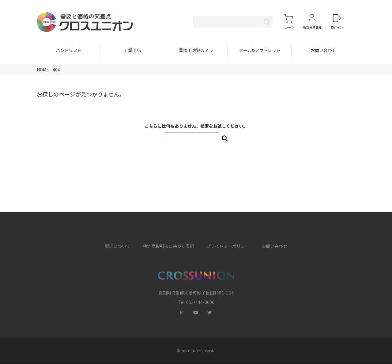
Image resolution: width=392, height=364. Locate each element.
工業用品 (132, 51)
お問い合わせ (323, 51)
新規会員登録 (312, 27)
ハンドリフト (68, 51)
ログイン (337, 27)
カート (289, 27)
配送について (117, 247)
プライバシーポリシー (227, 247)
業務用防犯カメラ (196, 51)
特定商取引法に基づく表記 (168, 247)
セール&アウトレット (260, 51)
